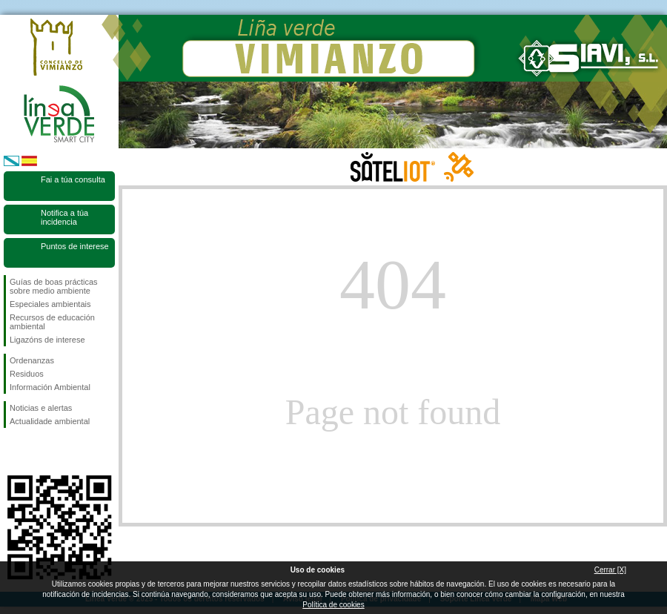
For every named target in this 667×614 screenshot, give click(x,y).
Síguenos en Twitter (37, 451)
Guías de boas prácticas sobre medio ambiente (54, 286)
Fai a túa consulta (73, 179)
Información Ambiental (50, 387)
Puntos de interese (75, 246)
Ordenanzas (32, 360)
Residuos (27, 373)
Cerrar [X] (610, 570)
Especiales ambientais (50, 304)
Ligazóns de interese (47, 339)
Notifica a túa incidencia (64, 217)
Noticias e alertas (41, 407)
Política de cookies (333, 605)
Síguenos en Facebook (12, 451)
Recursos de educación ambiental (52, 322)
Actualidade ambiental (50, 421)
